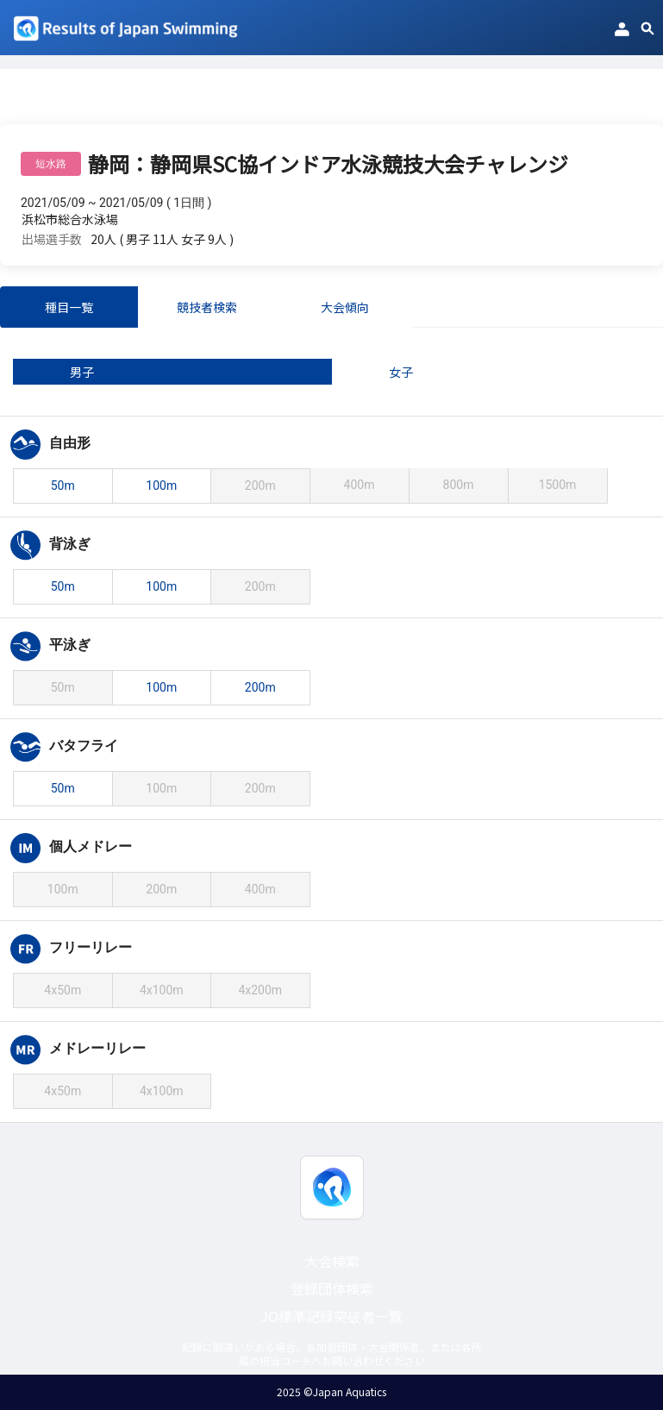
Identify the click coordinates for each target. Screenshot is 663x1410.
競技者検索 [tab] (207, 307)
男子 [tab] (82, 371)
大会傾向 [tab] (345, 307)
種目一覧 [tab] (69, 307)
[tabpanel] (331, 735)
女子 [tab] (401, 371)
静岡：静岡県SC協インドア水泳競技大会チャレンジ (186, 102)
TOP (12, 102)
